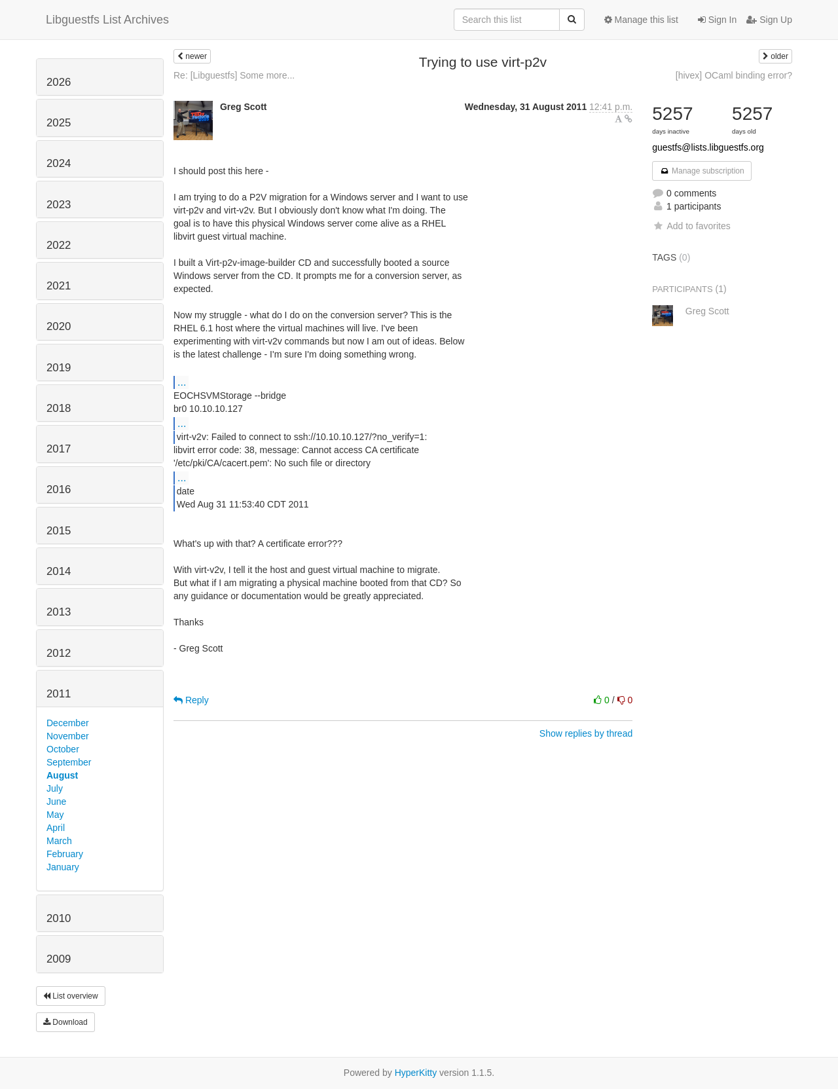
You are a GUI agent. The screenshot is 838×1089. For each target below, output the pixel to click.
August (62, 775)
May (55, 814)
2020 (58, 326)
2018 (58, 408)
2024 (58, 163)
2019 (58, 367)
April (55, 827)
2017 (58, 449)
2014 (58, 571)
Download (65, 1022)
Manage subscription (701, 170)
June (56, 801)
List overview (70, 996)
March (59, 841)
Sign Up (769, 19)
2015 (58, 531)
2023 (58, 204)
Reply (191, 700)
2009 (58, 959)
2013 (58, 612)
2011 (58, 694)
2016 (58, 489)
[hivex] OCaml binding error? (734, 75)
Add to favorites (691, 226)
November (67, 736)
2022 (58, 245)
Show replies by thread (585, 733)
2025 (58, 123)
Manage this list (641, 19)
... (181, 382)
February (64, 854)
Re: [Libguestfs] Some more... (234, 75)
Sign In (717, 19)
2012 (58, 653)
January (62, 867)
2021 (58, 286)
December (67, 723)
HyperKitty (416, 1072)
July (54, 788)
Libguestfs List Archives (107, 19)
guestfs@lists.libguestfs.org (708, 147)
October (62, 749)
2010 (58, 918)
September (68, 762)
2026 (58, 82)
